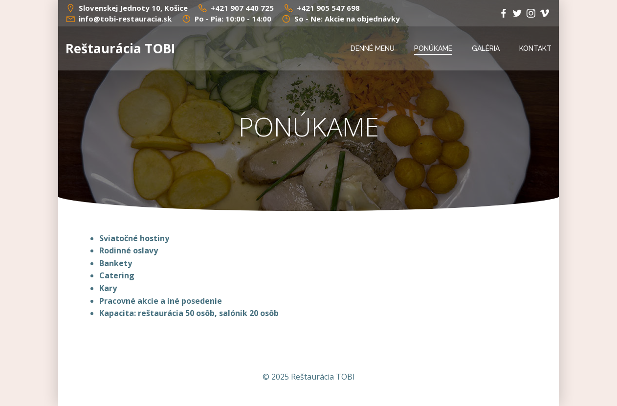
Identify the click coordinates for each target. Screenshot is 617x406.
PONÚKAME (433, 48)
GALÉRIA (486, 48)
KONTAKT (535, 48)
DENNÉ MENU (373, 48)
